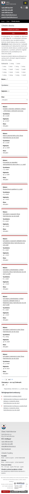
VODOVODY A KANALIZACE (12, 396)
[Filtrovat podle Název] (14, 82)
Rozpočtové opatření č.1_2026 (12, 189)
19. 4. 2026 (6, 174)
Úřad (7, 21)
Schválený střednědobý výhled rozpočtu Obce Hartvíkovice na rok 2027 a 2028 (14, 272)
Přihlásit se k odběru (17, 29)
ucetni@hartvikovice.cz (9, 17)
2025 (17, 75)
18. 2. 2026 (6, 116)
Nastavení (23, 491)
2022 (24, 72)
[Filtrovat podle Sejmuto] (14, 93)
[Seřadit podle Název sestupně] (7, 79)
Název (4, 79)
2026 (24, 75)
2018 (23, 69)
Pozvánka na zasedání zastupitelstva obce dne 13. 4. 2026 (14, 163)
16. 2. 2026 (6, 142)
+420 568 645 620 (7, 7)
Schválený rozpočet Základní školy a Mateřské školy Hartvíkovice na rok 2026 (14, 243)
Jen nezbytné (15, 491)
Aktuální (5, 126)
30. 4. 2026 (6, 148)
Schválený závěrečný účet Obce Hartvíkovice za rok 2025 (13, 357)
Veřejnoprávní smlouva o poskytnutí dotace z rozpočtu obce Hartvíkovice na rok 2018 (15, 408)
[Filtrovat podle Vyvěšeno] (14, 88)
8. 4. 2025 (6, 336)
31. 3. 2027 (6, 121)
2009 (12, 63)
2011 (4, 66)
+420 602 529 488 (7, 10)
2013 (17, 66)
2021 (17, 72)
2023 (4, 75)
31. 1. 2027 (6, 199)
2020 (11, 72)
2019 (4, 72)
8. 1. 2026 (6, 221)
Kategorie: (4, 63)
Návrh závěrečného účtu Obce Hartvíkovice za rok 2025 (13, 136)
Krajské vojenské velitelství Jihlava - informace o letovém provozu (14, 110)
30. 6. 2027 (6, 368)
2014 (23, 66)
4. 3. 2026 (6, 194)
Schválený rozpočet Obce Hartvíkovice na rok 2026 (11, 215)
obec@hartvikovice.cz (9, 15)
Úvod (2, 21)
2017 (17, 69)
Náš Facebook (6, 449)
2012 (11, 66)
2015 (4, 69)
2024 (11, 75)
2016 (11, 69)
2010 (18, 63)
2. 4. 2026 (6, 169)
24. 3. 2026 (6, 363)
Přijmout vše (6, 491)
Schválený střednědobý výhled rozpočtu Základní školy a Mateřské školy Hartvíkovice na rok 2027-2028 (14, 302)
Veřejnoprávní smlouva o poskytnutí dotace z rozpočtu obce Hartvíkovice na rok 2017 (15, 401)
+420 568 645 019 (7, 12)
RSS (19, 33)
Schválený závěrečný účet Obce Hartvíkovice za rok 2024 (13, 330)
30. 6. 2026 (6, 342)
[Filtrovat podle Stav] (14, 99)
